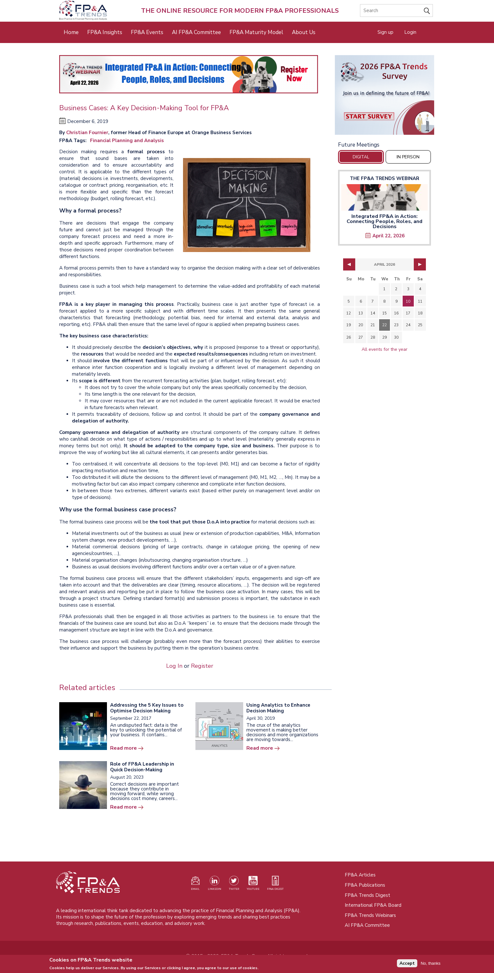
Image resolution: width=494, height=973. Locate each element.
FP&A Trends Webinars (370, 915)
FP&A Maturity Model (256, 32)
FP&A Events (147, 32)
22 (384, 325)
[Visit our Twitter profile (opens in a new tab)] (234, 884)
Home (71, 32)
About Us (303, 32)
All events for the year (384, 349)
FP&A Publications (365, 885)
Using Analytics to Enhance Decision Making (278, 708)
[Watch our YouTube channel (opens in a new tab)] (253, 884)
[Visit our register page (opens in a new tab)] (195, 884)
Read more (123, 748)
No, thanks (431, 964)
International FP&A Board (373, 905)
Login (410, 32)
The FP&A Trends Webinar (384, 178)
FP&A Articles (360, 875)
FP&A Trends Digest (367, 895)
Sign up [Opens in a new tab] (385, 32)
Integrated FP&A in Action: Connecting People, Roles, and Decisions (384, 221)
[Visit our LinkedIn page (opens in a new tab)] (214, 884)
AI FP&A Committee (196, 32)
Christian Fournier (87, 132)
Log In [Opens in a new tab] (174, 666)
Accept (407, 964)
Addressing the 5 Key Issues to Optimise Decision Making (146, 708)
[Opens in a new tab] (384, 95)
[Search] (396, 10)
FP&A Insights (104, 32)
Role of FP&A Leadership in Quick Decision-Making (142, 767)
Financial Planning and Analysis (127, 140)
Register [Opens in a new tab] (202, 666)
